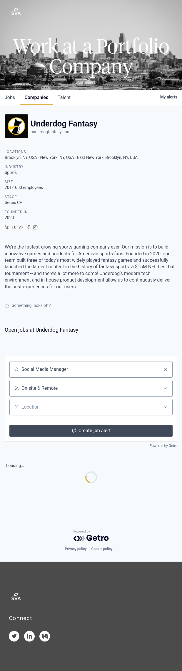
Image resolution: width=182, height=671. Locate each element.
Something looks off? (28, 305)
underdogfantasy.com (51, 131)
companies (36, 97)
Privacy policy (75, 549)
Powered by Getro (163, 446)
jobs (10, 97)
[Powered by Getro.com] (91, 535)
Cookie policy (102, 549)
